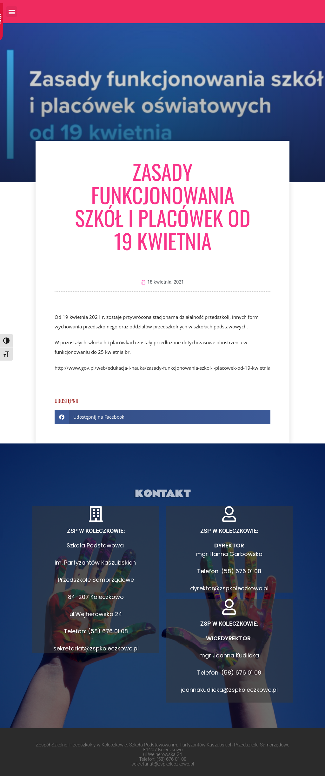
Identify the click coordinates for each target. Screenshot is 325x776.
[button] (11, 11)
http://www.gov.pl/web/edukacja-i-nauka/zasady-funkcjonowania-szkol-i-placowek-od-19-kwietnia (162, 368)
